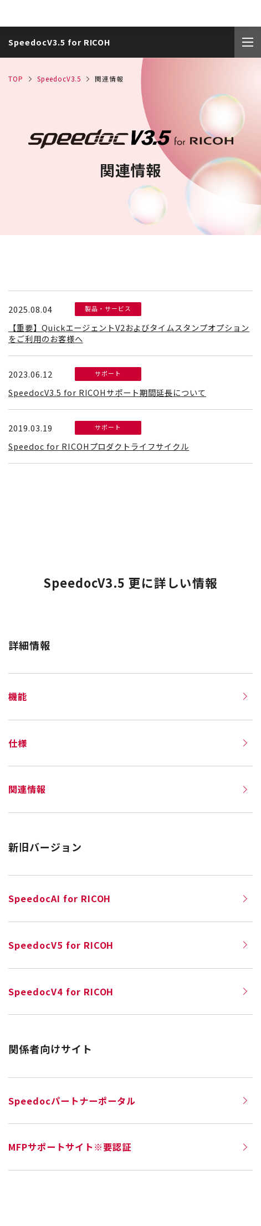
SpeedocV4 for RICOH (127, 991)
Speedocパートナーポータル (127, 1100)
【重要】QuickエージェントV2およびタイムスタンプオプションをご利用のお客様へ (128, 333)
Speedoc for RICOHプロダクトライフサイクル (98, 446)
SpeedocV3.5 (59, 78)
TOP (15, 78)
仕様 (127, 743)
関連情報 (127, 789)
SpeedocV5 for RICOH (127, 945)
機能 (127, 696)
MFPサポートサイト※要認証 (127, 1146)
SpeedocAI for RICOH (127, 898)
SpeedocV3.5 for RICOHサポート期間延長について (107, 392)
